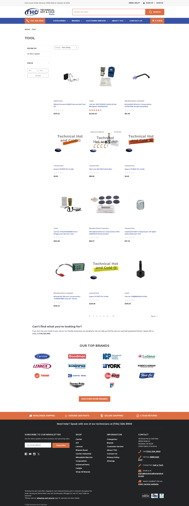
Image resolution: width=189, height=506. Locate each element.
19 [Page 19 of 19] (113, 316)
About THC (119, 21)
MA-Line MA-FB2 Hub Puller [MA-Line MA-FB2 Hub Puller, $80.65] (100, 169)
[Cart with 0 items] (157, 21)
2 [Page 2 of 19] (93, 316)
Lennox (79, 446)
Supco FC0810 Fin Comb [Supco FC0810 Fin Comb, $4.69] (64, 169)
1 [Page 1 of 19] (89, 316)
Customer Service (97, 21)
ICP (77, 443)
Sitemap (111, 461)
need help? (134, 3)
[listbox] (70, 47)
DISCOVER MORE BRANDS (94, 399)
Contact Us (136, 21)
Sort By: (58, 47)
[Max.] (44, 71)
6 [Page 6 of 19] (107, 316)
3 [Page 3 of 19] (96, 316)
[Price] (38, 63)
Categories (60, 21)
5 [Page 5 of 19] (103, 316)
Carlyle (79, 468)
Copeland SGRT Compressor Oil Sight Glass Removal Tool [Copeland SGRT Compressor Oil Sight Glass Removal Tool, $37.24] (140, 233)
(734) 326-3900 (122, 423)
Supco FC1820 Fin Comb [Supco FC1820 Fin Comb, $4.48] (135, 169)
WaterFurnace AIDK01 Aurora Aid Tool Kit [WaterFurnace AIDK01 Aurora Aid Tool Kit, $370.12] (70, 105)
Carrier (79, 439)
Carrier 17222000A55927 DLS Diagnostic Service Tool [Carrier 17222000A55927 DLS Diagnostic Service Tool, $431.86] (66, 233)
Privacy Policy (113, 457)
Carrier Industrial (83, 454)
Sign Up (148, 3)
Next (154, 316)
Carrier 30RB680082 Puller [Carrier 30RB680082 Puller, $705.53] (136, 296)
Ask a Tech (158, 465)
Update (38, 75)
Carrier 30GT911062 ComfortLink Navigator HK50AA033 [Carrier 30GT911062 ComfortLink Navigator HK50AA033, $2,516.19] (103, 105)
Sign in (159, 3)
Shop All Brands (83, 472)
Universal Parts (82, 465)
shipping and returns (45, 498)
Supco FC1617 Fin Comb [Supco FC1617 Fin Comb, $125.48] (98, 296)
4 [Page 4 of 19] (100, 316)
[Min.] (32, 71)
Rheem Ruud (82, 450)
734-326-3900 (35, 21)
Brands (77, 21)
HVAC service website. (148, 484)
